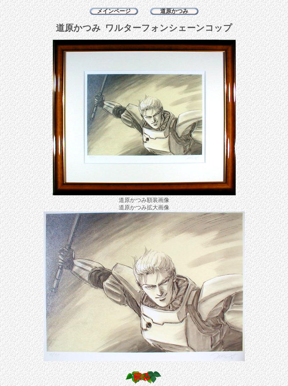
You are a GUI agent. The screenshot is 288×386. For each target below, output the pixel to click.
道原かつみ (174, 11)
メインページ (114, 11)
